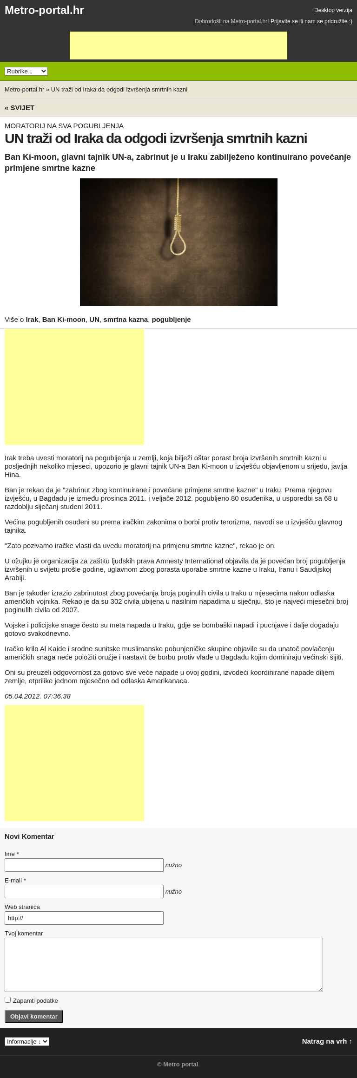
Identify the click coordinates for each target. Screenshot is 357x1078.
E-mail (15, 880)
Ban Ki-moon (64, 319)
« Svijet (19, 107)
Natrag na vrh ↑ (327, 1041)
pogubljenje (171, 319)
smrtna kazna (125, 319)
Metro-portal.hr (44, 10)
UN (94, 319)
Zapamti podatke (31, 1000)
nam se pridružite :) (328, 21)
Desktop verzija (333, 10)
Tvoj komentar (24, 933)
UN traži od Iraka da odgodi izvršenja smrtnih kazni (119, 89)
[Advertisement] (178, 45)
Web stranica (22, 906)
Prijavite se (284, 21)
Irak (32, 319)
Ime (12, 853)
